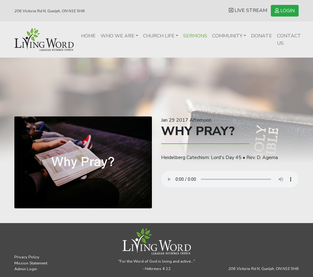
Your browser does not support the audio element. (230, 179)
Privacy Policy (26, 257)
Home (88, 35)
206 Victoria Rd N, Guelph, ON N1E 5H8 (49, 11)
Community (227, 35)
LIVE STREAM (248, 10)
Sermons (195, 35)
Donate (261, 35)
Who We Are (117, 35)
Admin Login (25, 269)
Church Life (159, 35)
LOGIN (285, 10)
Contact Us (289, 39)
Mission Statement (30, 263)
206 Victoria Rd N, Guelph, (263, 268)
